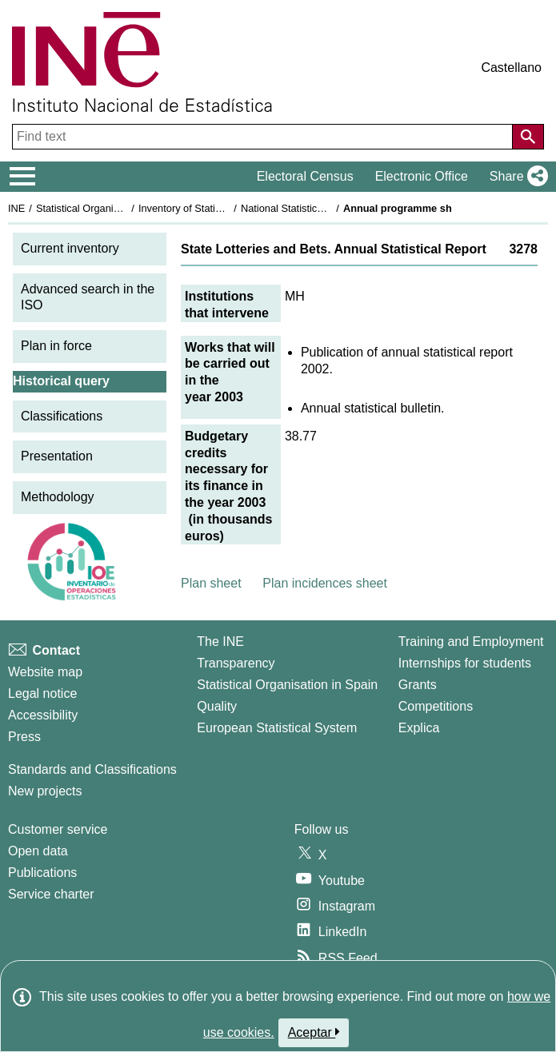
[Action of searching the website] (528, 136)
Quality (217, 706)
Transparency (235, 663)
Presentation (57, 456)
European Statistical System (277, 728)
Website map (45, 672)
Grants (417, 684)
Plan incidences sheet (324, 583)
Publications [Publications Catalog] (42, 872)
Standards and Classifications (92, 769)
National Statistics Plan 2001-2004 (319, 208)
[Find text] (264, 136)
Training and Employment (471, 641)
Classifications (61, 416)
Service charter (51, 894)
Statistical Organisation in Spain (108, 208)
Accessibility (43, 715)
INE (16, 208)
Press (24, 736)
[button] (515, 176)
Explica (419, 728)
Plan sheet (211, 583)
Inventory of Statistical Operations (214, 208)
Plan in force (56, 346)
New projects (45, 791)
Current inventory (70, 248)
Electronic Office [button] (421, 176)
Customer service (57, 829)
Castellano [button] (511, 67)
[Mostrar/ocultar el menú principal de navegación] (23, 176)
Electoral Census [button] (305, 176)
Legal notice (42, 693)
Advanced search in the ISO (87, 297)
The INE (220, 641)
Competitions (435, 706)
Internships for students (464, 663)
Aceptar (314, 1032)
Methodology (57, 497)
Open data (38, 851)
